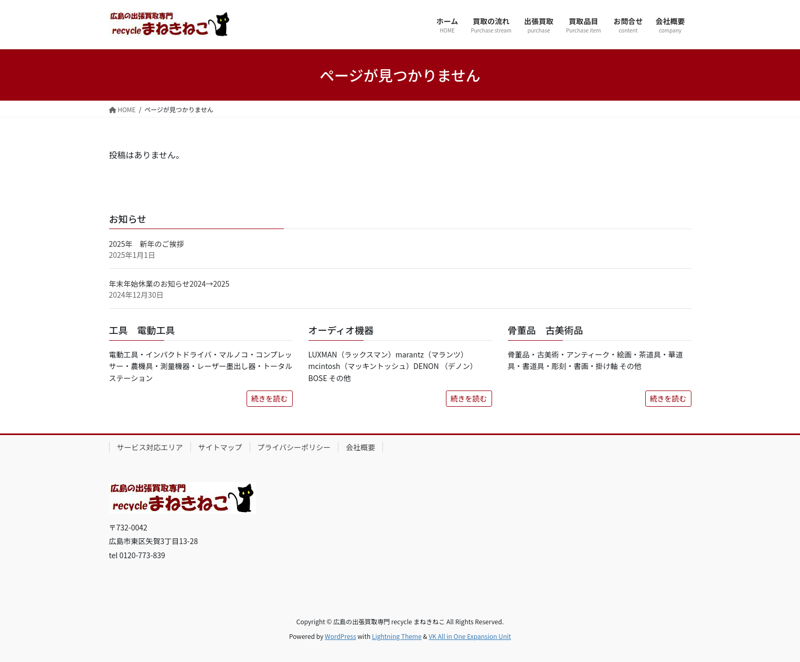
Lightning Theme (397, 636)
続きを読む (269, 398)
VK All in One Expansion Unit (470, 636)
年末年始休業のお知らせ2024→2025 (169, 283)
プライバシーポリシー (294, 447)
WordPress (340, 636)
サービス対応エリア (150, 447)
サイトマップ (220, 447)
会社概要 (360, 447)
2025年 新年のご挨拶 (146, 243)
